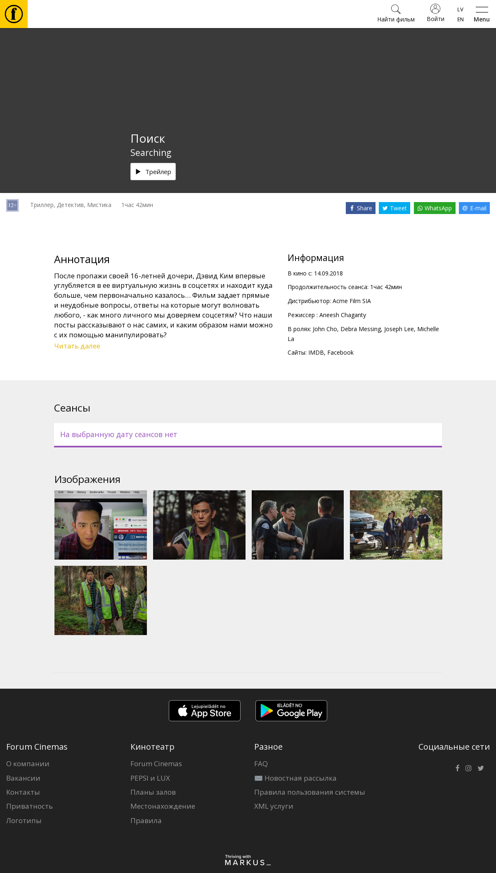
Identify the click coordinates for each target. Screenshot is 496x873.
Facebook (340, 352)
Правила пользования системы (309, 792)
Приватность (29, 806)
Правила (146, 820)
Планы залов (153, 792)
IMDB (316, 352)
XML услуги (273, 806)
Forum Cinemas (156, 763)
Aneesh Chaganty (342, 315)
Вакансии (23, 778)
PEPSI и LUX (150, 778)
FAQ (261, 763)
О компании (28, 763)
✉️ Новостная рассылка (295, 778)
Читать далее (77, 346)
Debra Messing (360, 329)
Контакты (23, 792)
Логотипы (24, 820)
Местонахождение (162, 806)
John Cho (325, 329)
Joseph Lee (399, 329)
